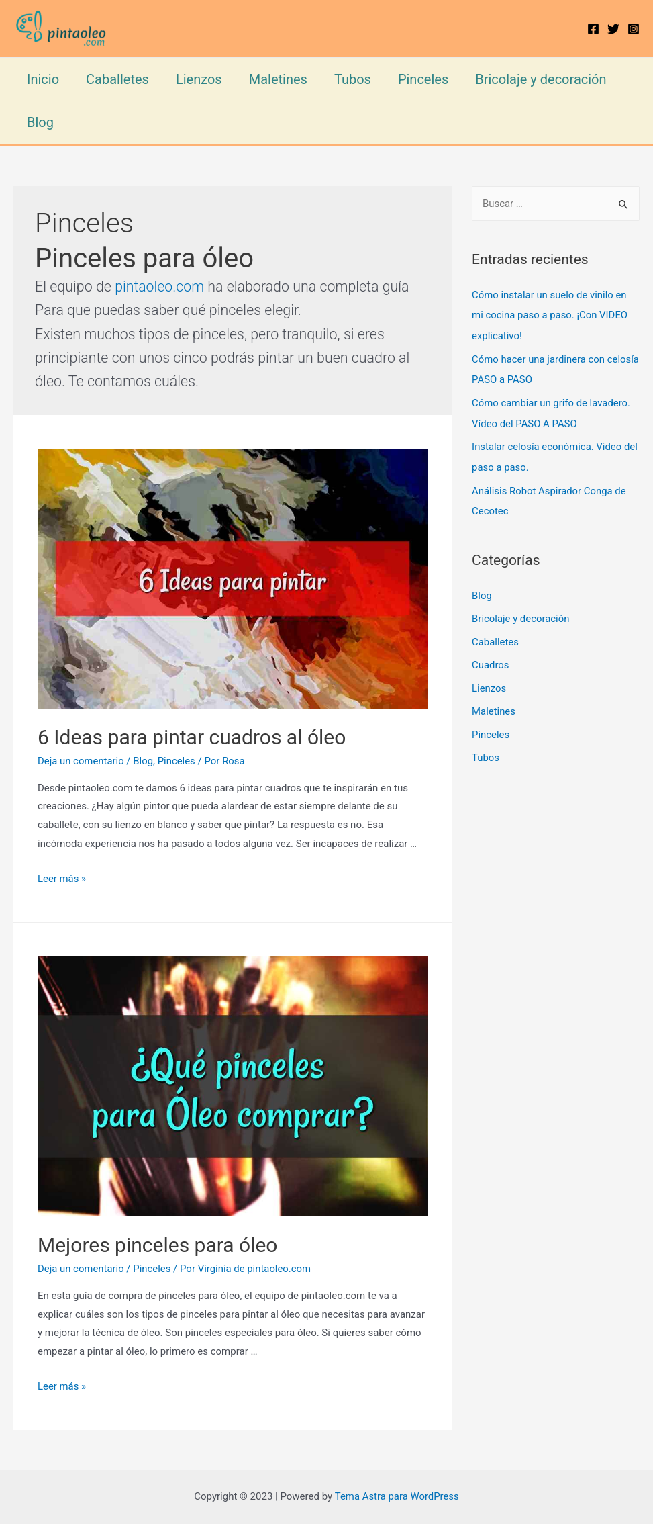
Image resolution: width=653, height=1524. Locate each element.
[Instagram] (633, 29)
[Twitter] (613, 29)
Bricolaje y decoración (540, 79)
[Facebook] (593, 29)
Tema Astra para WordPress (396, 1496)
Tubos (352, 79)
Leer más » (62, 878)
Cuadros (490, 658)
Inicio (43, 79)
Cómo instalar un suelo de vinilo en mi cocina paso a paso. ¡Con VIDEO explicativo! (550, 315)
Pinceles (423, 79)
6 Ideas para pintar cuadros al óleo (194, 737)
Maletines (278, 79)
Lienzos (199, 79)
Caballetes (117, 79)
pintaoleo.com (160, 286)
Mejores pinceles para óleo (157, 1245)
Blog (40, 122)
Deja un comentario (81, 761)
